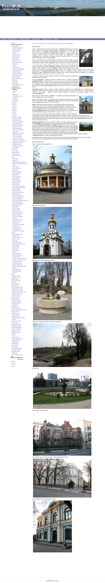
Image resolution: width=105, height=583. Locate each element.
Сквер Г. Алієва (15, 238)
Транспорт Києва (15, 311)
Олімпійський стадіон (17, 73)
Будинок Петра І (16, 55)
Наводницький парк (17, 242)
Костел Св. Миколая (17, 137)
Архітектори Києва (16, 280)
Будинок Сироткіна (16, 49)
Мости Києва (15, 149)
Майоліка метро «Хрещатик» (18, 317)
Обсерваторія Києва (16, 327)
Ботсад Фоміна (15, 245)
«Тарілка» (14, 52)
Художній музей (16, 189)
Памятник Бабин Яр (17, 211)
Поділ (13, 92)
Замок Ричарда (16, 71)
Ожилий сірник (15, 222)
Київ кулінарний (15, 298)
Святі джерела (15, 147)
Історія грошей (16, 67)
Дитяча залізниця (16, 314)
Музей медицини (16, 177)
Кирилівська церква (17, 128)
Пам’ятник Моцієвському (18, 197)
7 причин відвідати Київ (16, 354)
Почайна (14, 333)
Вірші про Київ (15, 345)
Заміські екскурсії (36, 39)
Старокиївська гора (17, 96)
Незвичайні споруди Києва (18, 68)
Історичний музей (16, 176)
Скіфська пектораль (16, 324)
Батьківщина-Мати (16, 205)
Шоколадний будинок (17, 78)
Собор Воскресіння (16, 123)
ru (5, 1)
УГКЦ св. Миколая (17, 136)
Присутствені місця (16, 75)
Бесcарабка (15, 81)
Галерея (13, 43)
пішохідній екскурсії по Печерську (64, 111)
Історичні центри (63, 43)
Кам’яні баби (15, 343)
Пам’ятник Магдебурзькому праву (20, 200)
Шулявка (14, 112)
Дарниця (14, 102)
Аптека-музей (15, 166)
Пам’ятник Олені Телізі (17, 213)
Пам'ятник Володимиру (17, 203)
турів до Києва (74, 56)
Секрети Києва (15, 341)
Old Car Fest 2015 (16, 295)
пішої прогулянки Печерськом (57, 73)
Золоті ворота (15, 57)
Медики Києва (15, 279)
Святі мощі (15, 131)
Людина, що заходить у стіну (19, 259)
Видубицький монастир (17, 125)
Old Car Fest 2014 (16, 296)
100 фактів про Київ (16, 349)
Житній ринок (15, 86)
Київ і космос (15, 346)
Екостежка (14, 240)
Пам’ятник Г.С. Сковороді (18, 230)
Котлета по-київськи (16, 308)
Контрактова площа (17, 263)
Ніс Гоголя (14, 218)
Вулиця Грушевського (17, 255)
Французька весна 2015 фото (19, 292)
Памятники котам (16, 221)
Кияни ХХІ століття (16, 277)
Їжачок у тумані (15, 208)
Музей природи (15, 182)
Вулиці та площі (15, 250)
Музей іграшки (15, 174)
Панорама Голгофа (16, 325)
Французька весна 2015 (17, 290)
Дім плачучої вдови (17, 70)
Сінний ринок (15, 83)
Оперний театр (15, 59)
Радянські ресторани (17, 301)
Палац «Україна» (16, 51)
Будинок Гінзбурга (16, 54)
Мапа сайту (101, 1)
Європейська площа (17, 261)
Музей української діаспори (18, 187)
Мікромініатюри (16, 179)
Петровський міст (16, 155)
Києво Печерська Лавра (18, 129)
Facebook (13, 361)
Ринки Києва (15, 80)
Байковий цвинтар (16, 271)
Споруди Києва (15, 46)
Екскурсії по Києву (12, 39)
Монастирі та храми (16, 116)
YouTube (13, 365)
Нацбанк (14, 65)
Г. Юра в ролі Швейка (17, 216)
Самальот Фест (15, 285)
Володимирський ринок (17, 84)
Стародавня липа (16, 229)
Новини (94, 1)
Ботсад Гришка (15, 247)
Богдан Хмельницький (17, 195)
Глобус (13, 335)
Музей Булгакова (16, 168)
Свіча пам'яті (15, 206)
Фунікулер (14, 319)
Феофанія (14, 110)
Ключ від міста (15, 337)
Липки (13, 105)
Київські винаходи (16, 340)
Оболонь (14, 108)
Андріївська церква (16, 118)
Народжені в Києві (16, 275)
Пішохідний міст (16, 152)
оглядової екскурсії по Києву (52, 102)
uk (2, 1)
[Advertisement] (52, 27)
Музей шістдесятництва (17, 192)
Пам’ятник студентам (17, 219)
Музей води (15, 169)
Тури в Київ (3, 39)
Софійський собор (16, 144)
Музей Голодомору (16, 173)
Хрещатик (14, 91)
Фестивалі (13, 282)
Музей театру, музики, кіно (18, 185)
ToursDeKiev (56, 580)
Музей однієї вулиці (17, 181)
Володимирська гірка (17, 234)
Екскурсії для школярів (24, 39)
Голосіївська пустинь (17, 126)
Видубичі (14, 272)
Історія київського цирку (17, 338)
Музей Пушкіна (15, 184)
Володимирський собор (17, 121)
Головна (34, 43)
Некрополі (14, 267)
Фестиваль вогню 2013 (17, 293)
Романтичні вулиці (16, 256)
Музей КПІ (14, 160)
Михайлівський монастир (18, 133)
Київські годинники (16, 332)
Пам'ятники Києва (16, 193)
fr (11, 1)
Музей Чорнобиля (16, 190)
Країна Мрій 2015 (16, 283)
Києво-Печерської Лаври (58, 81)
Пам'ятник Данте (16, 210)
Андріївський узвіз (16, 253)
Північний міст (15, 153)
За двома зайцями (16, 227)
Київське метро (15, 312)
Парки (13, 232)
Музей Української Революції (19, 161)
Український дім (16, 76)
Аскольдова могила (17, 269)
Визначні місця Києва (53, 43)
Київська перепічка (16, 303)
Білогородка (15, 99)
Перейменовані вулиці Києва (19, 266)
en (8, 1)
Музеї (13, 157)
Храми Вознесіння (16, 120)
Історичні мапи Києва (17, 348)
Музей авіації (15, 158)
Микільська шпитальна (18, 139)
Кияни (12, 274)
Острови (14, 113)
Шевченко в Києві (16, 351)
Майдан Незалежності (17, 264)
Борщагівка (15, 100)
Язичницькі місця (16, 330)
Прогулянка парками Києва (18, 243)
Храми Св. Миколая (17, 134)
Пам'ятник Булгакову (17, 202)
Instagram (13, 363)
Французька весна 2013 (17, 288)
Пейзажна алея (16, 235)
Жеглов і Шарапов (16, 214)
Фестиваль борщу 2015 (17, 287)
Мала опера (15, 63)
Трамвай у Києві (15, 316)
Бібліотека (14, 353)
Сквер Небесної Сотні (17, 237)
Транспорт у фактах (16, 320)
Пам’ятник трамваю (17, 198)
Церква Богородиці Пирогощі (19, 141)
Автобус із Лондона (16, 328)
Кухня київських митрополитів (19, 309)
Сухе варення (15, 304)
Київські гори (15, 94)
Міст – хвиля (15, 150)
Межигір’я (14, 107)
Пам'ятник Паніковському (18, 224)
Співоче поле (15, 248)
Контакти (56, 39)
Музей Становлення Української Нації (19, 164)
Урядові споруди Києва (17, 47)
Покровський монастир (17, 142)
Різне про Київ (14, 322)
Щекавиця (15, 97)
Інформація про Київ (47, 39)
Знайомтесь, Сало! (16, 300)
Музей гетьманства (16, 171)
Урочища (14, 115)
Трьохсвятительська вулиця (18, 258)
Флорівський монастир (17, 145)
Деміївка (14, 104)
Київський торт (15, 306)
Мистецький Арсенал (17, 62)
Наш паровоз (15, 226)
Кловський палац (16, 60)
